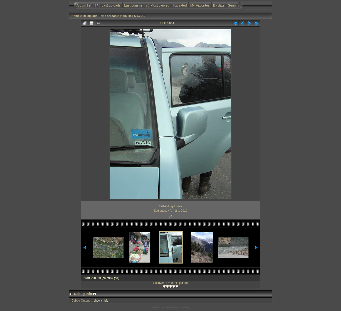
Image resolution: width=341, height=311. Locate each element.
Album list (84, 5)
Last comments (135, 5)
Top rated (180, 5)
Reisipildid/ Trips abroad (99, 16)
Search (233, 5)
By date (219, 5)
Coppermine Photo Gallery (176, 307)
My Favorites (199, 5)
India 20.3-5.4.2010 (132, 16)
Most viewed (159, 5)
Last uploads (111, 5)
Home (75, 16)
